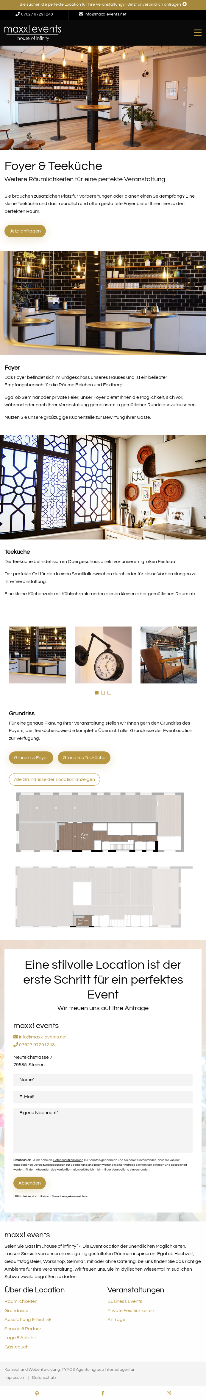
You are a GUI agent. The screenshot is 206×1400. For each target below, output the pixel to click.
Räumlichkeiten (21, 1301)
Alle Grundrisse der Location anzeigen (54, 779)
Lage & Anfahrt (20, 1337)
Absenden (29, 1183)
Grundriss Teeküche (84, 757)
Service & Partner (22, 1328)
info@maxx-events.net (40, 1037)
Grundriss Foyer (31, 757)
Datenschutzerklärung (68, 1160)
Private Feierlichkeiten (130, 1310)
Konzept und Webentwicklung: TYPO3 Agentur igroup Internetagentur (69, 1370)
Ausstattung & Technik (28, 1319)
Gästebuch (16, 1347)
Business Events (124, 1301)
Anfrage (116, 1319)
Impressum (14, 1378)
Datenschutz (44, 1378)
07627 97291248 (34, 1044)
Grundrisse (16, 1310)
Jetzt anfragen (25, 231)
